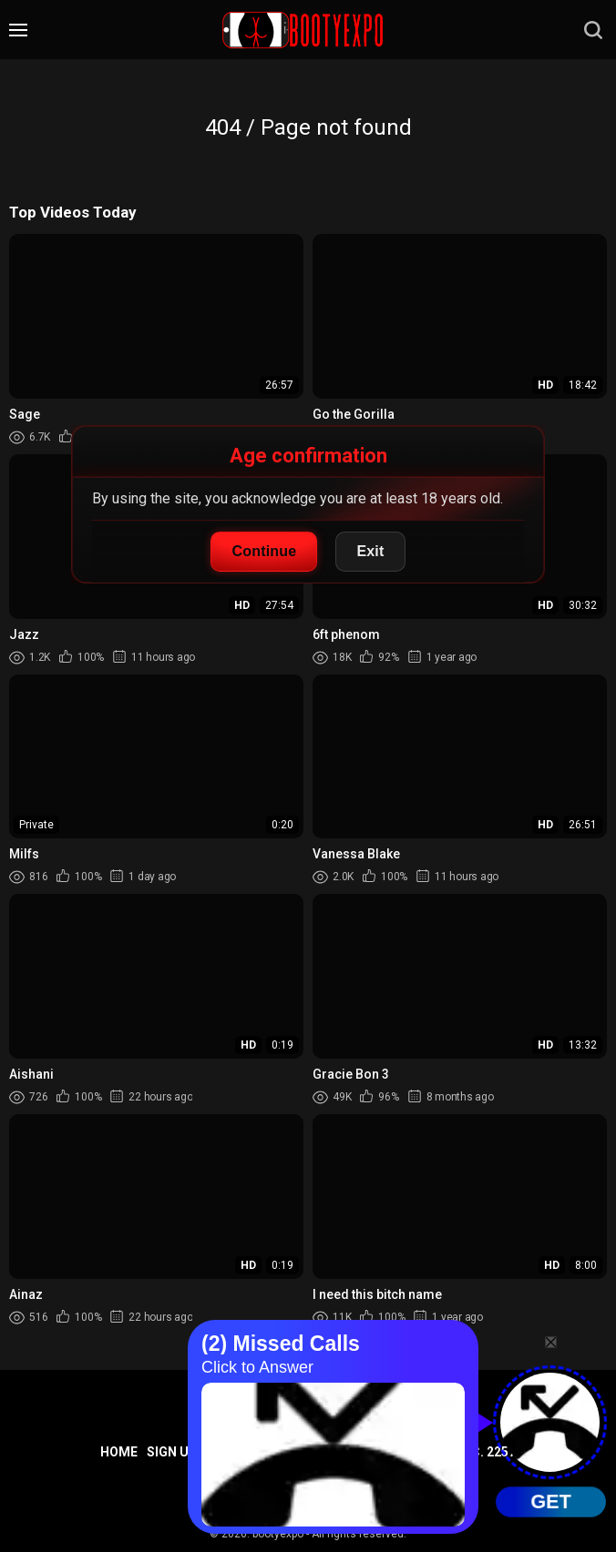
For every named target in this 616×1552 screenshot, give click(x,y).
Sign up (172, 1452)
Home (119, 1452)
